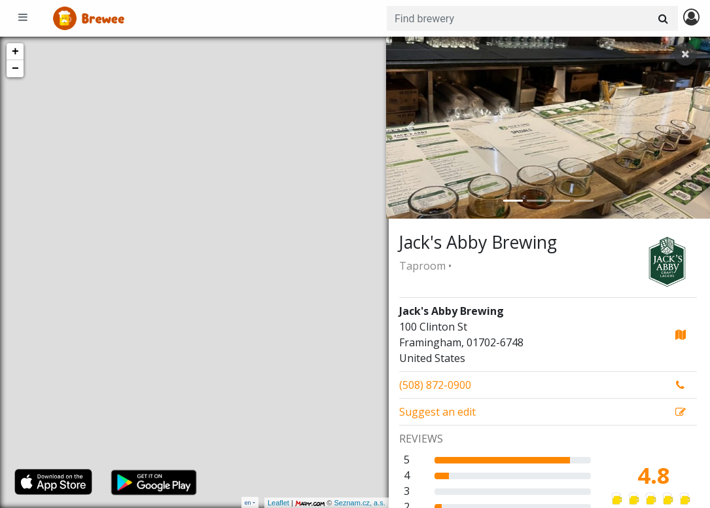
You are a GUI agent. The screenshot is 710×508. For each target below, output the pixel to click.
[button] (410, 128)
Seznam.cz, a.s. (357, 503)
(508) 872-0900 (435, 385)
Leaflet (276, 503)
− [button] (15, 69)
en (248, 502)
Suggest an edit (437, 412)
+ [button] (15, 52)
